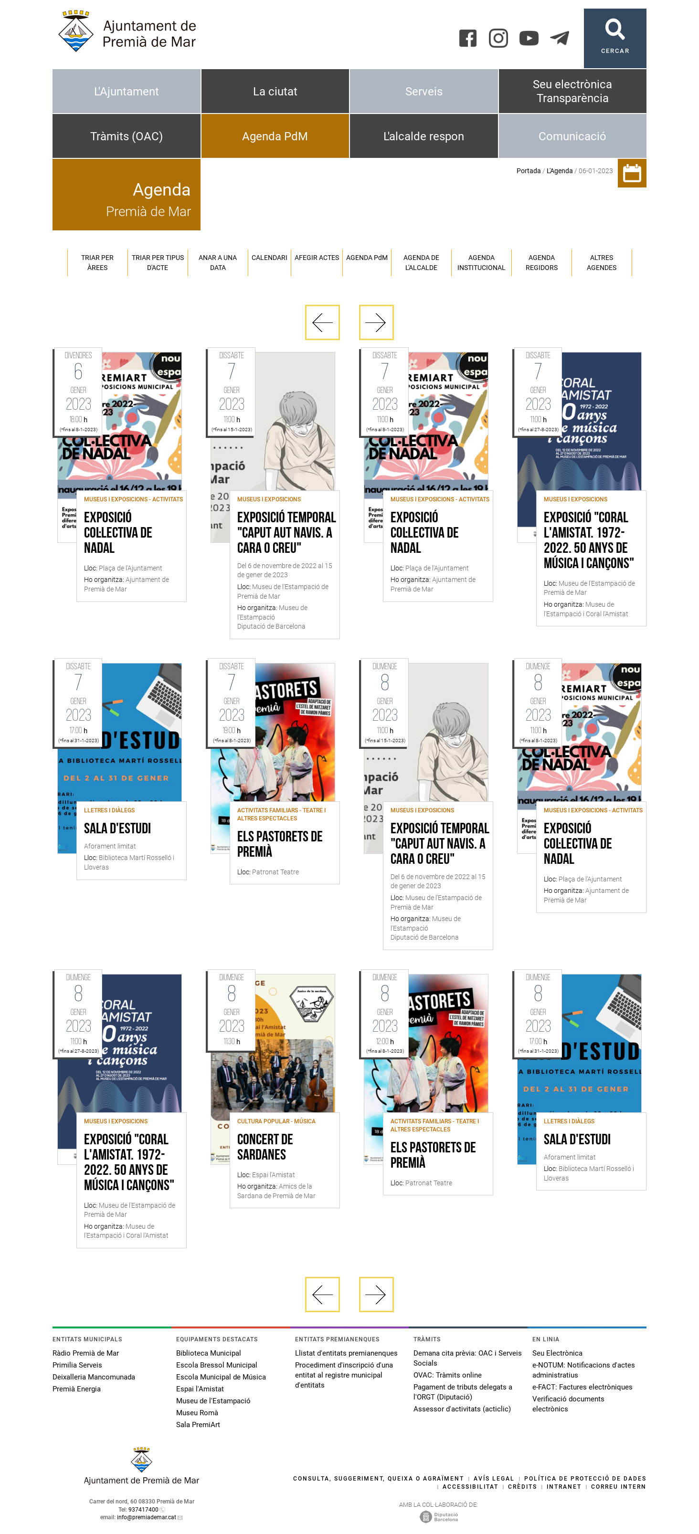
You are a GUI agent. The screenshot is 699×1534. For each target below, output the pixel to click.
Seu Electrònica (557, 1353)
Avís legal (494, 1478)
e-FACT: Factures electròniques (582, 1387)
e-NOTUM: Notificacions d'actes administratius (583, 1370)
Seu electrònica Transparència (572, 91)
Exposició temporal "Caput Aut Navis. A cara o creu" (286, 534)
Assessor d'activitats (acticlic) (462, 1409)
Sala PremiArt (198, 1424)
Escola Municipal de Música (221, 1377)
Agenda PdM (275, 136)
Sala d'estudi (117, 829)
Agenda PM (367, 257)
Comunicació (572, 136)
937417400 (143, 1509)
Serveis (424, 91)
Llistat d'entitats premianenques (346, 1353)
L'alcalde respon (423, 136)
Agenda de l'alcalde (421, 262)
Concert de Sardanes (265, 1148)
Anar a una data (218, 262)
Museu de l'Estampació (213, 1401)
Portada (529, 171)
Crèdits (522, 1486)
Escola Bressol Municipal (216, 1365)
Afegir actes (317, 257)
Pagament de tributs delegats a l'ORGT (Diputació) (462, 1392)
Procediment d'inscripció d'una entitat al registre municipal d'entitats (344, 1375)
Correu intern (618, 1486)
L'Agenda (560, 171)
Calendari (269, 257)
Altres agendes (601, 262)
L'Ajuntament (126, 91)
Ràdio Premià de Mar (86, 1353)
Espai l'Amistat (200, 1389)
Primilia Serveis (77, 1365)
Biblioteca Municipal (208, 1353)
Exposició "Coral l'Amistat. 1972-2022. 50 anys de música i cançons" (589, 541)
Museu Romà (197, 1413)
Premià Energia (77, 1389)
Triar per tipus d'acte (158, 262)
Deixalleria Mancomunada (94, 1377)
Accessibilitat (470, 1486)
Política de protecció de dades (585, 1478)
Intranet (564, 1486)
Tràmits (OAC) (126, 136)
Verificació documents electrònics (568, 1404)
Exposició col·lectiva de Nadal (118, 534)
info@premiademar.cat (146, 1517)
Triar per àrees (97, 262)
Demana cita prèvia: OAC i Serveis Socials (467, 1358)
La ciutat (275, 91)
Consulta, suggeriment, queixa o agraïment (378, 1478)
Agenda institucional (481, 262)
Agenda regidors (542, 262)
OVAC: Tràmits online (447, 1375)
